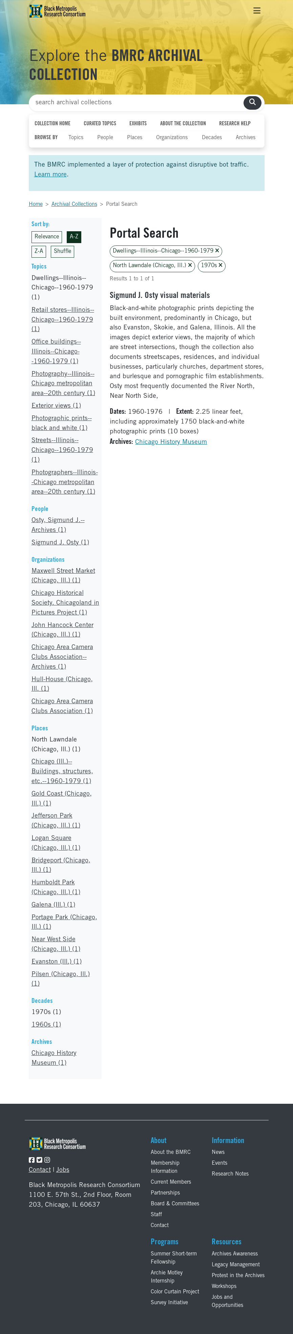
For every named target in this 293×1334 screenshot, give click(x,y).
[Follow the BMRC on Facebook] (32, 1161)
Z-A (39, 252)
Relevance (47, 237)
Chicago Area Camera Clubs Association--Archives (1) (62, 657)
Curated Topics (100, 124)
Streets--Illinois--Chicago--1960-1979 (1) (62, 450)
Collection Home (52, 124)
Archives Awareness (235, 1254)
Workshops (224, 1286)
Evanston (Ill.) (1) (57, 962)
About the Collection (183, 124)
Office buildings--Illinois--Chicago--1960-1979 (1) (56, 352)
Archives (245, 138)
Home (36, 204)
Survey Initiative (169, 1303)
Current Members (171, 1182)
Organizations (172, 138)
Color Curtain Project (175, 1292)
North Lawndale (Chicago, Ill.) (152, 265)
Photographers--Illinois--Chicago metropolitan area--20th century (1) (65, 483)
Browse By (46, 138)
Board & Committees (175, 1204)
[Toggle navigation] (257, 11)
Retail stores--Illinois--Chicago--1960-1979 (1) (63, 320)
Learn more (50, 175)
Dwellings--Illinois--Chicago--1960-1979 (166, 251)
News (218, 1152)
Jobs (62, 1170)
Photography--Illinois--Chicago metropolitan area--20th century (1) (63, 384)
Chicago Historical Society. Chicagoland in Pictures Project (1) (65, 603)
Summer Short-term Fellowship (174, 1258)
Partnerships (165, 1193)
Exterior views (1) (56, 406)
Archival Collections (74, 204)
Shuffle (62, 252)
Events (219, 1163)
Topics (75, 138)
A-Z (74, 237)
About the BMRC (171, 1152)
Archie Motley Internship (167, 1277)
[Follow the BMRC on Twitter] (39, 1161)
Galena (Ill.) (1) (53, 905)
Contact (40, 1170)
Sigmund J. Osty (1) (60, 543)
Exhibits (138, 124)
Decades (212, 138)
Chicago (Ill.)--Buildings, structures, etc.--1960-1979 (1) (62, 772)
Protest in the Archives (238, 1275)
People (105, 138)
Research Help (235, 124)
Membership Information (165, 1167)
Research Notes (230, 1174)
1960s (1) (46, 1025)
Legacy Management (236, 1265)
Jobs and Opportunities (227, 1301)
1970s (212, 265)
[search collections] (252, 103)
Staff (156, 1215)
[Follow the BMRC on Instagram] (47, 1161)
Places (134, 138)
